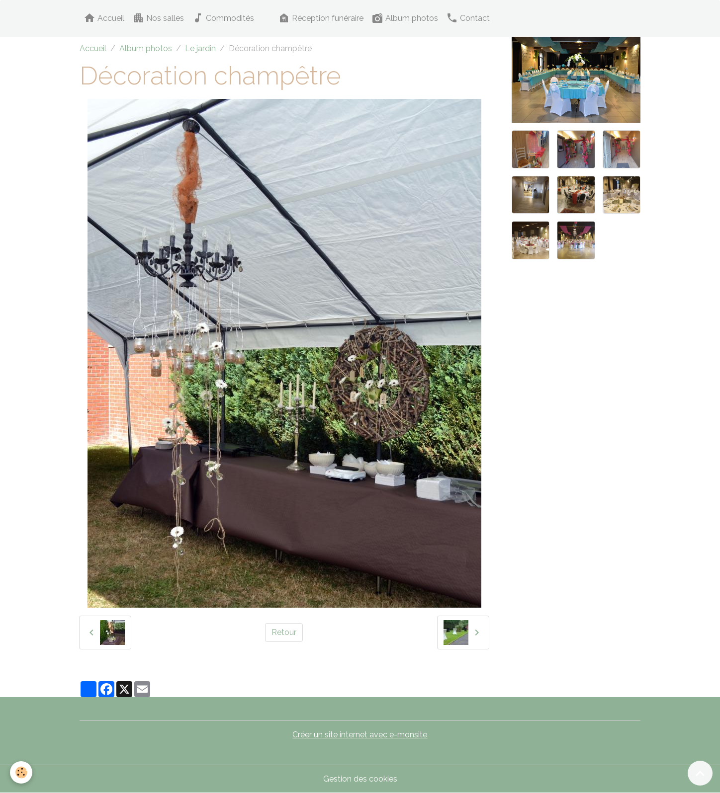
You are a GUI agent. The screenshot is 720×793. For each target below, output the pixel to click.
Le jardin (200, 48)
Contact (468, 18)
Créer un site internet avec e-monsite (359, 734)
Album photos (404, 18)
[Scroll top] (700, 773)
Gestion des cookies (360, 779)
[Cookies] (21, 772)
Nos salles (158, 18)
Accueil (104, 18)
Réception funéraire (320, 18)
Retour (283, 632)
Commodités (223, 18)
